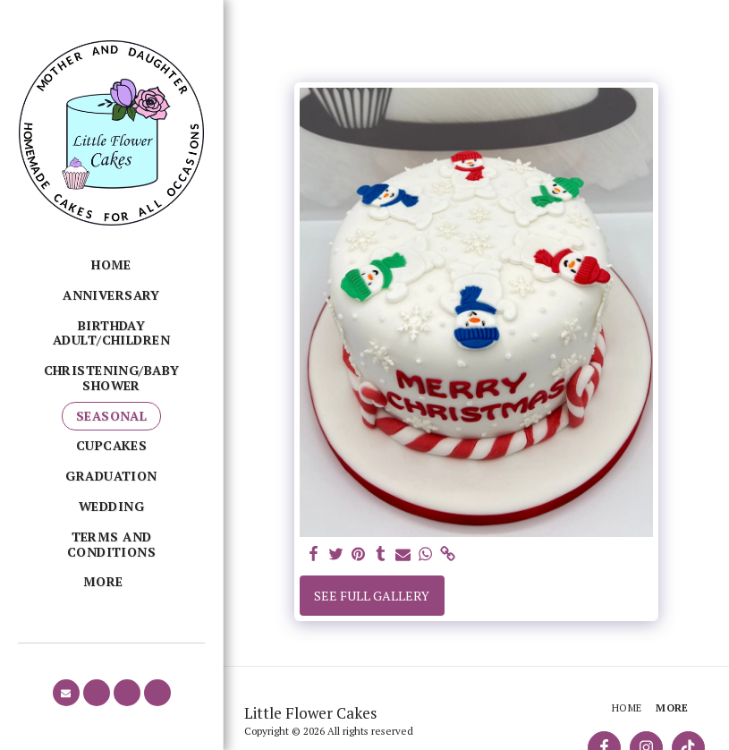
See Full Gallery (371, 595)
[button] (66, 692)
